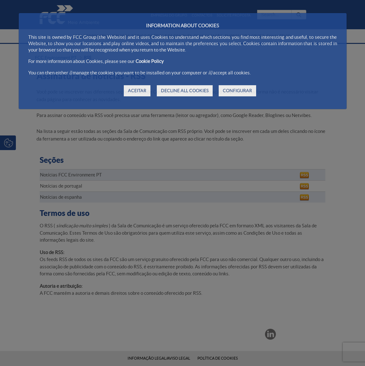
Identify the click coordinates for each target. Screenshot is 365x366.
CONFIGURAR (237, 90)
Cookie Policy (150, 61)
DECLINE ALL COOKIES (185, 90)
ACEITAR (137, 90)
